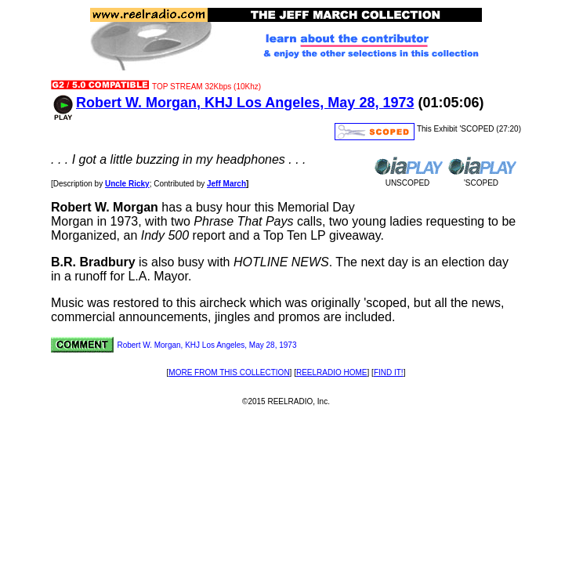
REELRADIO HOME (331, 372)
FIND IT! (389, 372)
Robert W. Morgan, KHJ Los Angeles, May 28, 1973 (245, 102)
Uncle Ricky (127, 183)
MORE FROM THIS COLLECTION (228, 372)
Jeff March (226, 183)
